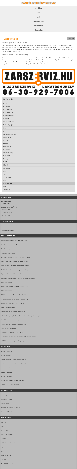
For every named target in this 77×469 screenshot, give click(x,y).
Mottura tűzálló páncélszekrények (10, 384)
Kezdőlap (38, 8)
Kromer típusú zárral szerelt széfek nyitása (13, 311)
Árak (38, 17)
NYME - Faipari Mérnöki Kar (8, 443)
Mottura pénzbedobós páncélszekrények (12, 380)
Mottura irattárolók (6, 376)
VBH (2, 451)
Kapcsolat (39, 30)
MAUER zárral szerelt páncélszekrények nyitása (14, 261)
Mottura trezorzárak (6, 351)
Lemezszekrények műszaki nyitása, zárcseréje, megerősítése (18, 278)
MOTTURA (4, 422)
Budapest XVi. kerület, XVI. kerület (10, 407)
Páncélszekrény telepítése (8, 253)
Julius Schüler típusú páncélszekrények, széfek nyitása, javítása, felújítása (21, 316)
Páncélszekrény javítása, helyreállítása (11, 245)
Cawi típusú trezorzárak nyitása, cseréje (12, 332)
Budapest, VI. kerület (6, 399)
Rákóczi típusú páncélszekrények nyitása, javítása (14, 286)
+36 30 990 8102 (5, 210)
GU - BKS (3, 460)
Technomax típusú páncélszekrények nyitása (13, 324)
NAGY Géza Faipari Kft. (7, 434)
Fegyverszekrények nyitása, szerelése (11, 274)
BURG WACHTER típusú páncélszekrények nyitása (15, 265)
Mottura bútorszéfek (6, 372)
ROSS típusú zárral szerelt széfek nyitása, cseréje (14, 299)
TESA (2, 447)
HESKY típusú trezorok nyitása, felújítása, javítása (14, 341)
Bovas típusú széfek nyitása (8, 328)
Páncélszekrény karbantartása (9, 249)
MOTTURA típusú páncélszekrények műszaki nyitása (15, 257)
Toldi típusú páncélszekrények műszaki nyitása (14, 295)
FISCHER (3, 439)
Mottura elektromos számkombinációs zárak (13, 364)
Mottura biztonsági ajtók (8, 355)
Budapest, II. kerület (6, 395)
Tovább (70, 39)
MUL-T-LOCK (4, 430)
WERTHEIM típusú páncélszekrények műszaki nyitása (15, 270)
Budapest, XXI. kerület (7, 412)
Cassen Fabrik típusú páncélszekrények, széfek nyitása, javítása (18, 337)
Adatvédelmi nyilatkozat (7, 230)
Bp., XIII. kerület (5, 403)
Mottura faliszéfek (6, 368)
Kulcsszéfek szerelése (7, 291)
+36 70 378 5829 (5, 215)
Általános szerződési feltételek (9, 226)
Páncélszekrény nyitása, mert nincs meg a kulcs (14, 240)
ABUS (2, 426)
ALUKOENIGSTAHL (6, 455)
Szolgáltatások (38, 21)
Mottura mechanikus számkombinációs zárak (13, 359)
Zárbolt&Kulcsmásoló (7, 464)
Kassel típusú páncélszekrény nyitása (11, 320)
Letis (38, 12)
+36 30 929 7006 (5, 204)
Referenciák (38, 26)
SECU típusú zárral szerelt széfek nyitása (12, 303)
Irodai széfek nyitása (6, 282)
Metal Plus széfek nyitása (8, 307)
